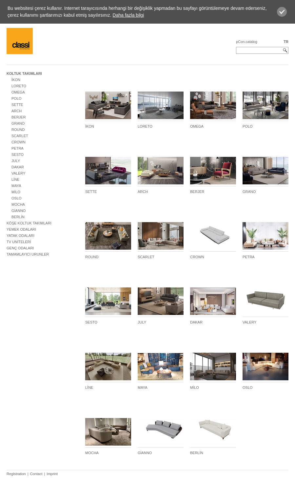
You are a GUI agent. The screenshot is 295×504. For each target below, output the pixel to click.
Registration (16, 474)
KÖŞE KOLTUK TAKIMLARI (29, 223)
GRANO (18, 123)
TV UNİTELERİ (19, 242)
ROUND (18, 130)
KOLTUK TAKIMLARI (24, 73)
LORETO (18, 86)
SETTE (17, 105)
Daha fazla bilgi (128, 15)
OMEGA (18, 92)
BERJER (18, 117)
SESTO (17, 155)
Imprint (52, 474)
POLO (16, 98)
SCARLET (19, 136)
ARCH (16, 111)
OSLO (16, 198)
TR (286, 42)
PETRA (17, 148)
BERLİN (18, 217)
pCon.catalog (246, 42)
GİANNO (18, 211)
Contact (36, 474)
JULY (15, 161)
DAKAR (17, 167)
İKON (15, 80)
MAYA (16, 186)
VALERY (18, 173)
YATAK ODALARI (20, 236)
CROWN (18, 142)
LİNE (15, 179)
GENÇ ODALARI (20, 248)
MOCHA (18, 204)
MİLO (15, 192)
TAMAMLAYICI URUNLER (28, 254)
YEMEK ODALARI (21, 229)
